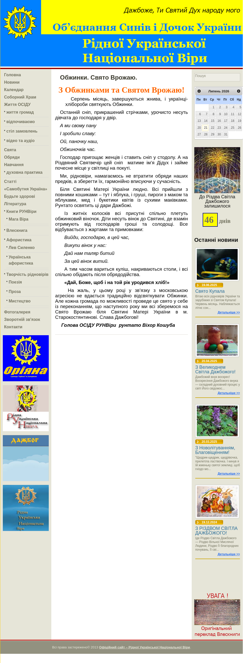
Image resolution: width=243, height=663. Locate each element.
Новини (12, 82)
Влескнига (16, 230)
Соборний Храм (20, 97)
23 (219, 127)
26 (239, 127)
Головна (12, 75)
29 (212, 134)
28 (205, 134)
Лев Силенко (22, 247)
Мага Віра (18, 219)
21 (205, 127)
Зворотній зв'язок (22, 319)
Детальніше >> (229, 312)
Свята (10, 150)
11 (232, 114)
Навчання (14, 164)
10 (225, 114)
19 (239, 121)
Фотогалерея (17, 312)
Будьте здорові (19, 196)
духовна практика (24, 172)
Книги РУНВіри (21, 211)
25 (232, 127)
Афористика (18, 240)
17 (225, 121)
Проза (15, 291)
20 (199, 127)
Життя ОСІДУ (17, 104)
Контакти (13, 327)
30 (219, 134)
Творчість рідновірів (27, 274)
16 (219, 121)
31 (225, 134)
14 (205, 121)
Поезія (15, 282)
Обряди (12, 157)
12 (239, 114)
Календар (13, 90)
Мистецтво (20, 301)
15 (212, 121)
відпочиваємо (20, 121)
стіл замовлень (22, 131)
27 (199, 134)
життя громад (20, 112)
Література (15, 204)
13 (199, 121)
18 (232, 121)
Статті (10, 181)
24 (225, 127)
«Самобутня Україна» (25, 189)
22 (212, 127)
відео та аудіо (20, 140)
